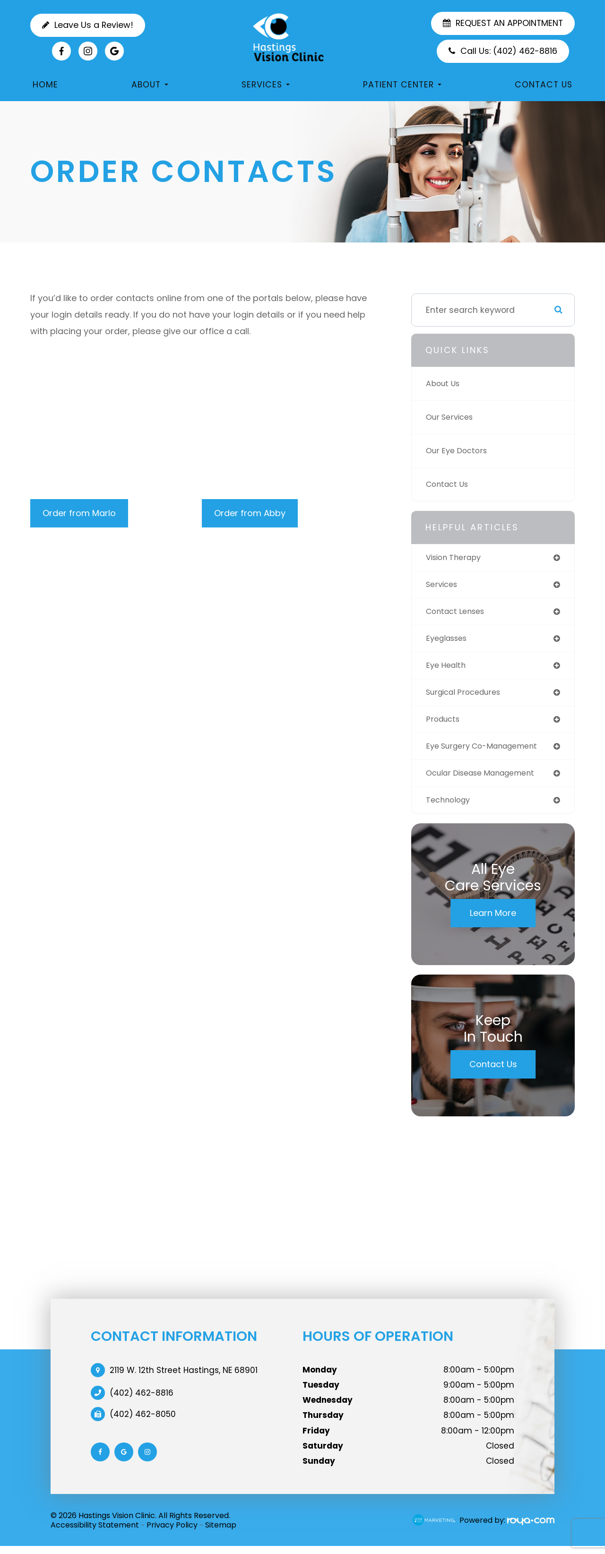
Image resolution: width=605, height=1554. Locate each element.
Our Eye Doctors (459, 451)
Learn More (493, 920)
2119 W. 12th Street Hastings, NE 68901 (184, 1377)
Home (45, 84)
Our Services (452, 417)
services (443, 585)
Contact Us (543, 84)
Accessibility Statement (95, 1532)
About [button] (149, 84)
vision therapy (456, 558)
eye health (447, 668)
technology (450, 807)
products (444, 724)
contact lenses (458, 613)
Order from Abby (249, 513)
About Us (444, 383)
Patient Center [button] (402, 84)
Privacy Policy (172, 1532)
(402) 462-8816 (141, 1400)
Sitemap (220, 1532)
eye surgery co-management (488, 752)
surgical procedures (467, 696)
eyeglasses (449, 641)
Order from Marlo (79, 513)
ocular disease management (487, 780)
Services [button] (266, 84)
